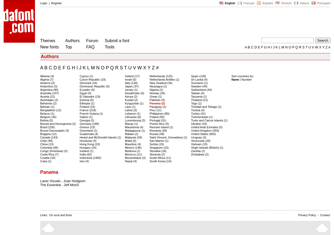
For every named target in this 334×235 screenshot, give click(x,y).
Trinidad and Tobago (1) (206, 106)
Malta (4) (130, 140)
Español (265, 3)
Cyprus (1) (86, 76)
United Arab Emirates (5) (206, 127)
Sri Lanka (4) (199, 79)
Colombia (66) (49, 147)
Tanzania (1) (199, 96)
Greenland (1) (88, 130)
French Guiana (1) (91, 113)
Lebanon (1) (132, 113)
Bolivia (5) (46, 120)
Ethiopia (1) (87, 103)
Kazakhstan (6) (134, 93)
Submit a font (117, 40)
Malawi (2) (131, 134)
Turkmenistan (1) (202, 117)
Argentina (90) (49, 89)
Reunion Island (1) (161, 127)
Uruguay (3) (198, 137)
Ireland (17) (132, 76)
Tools (110, 47)
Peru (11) (156, 110)
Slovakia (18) (158, 151)
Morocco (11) (133, 154)
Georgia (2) (87, 120)
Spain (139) (198, 76)
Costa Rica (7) (49, 154)
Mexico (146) (133, 147)
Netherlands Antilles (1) (164, 79)
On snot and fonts (60, 215)
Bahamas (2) (48, 103)
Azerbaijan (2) (49, 100)
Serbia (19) (157, 144)
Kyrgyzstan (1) (134, 103)
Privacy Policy (307, 215)
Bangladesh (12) (50, 110)
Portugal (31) (158, 120)
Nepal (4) (131, 161)
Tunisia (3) (198, 110)
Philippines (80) (159, 113)
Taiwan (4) (197, 93)
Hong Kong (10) (90, 144)
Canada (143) (49, 137)
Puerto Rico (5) (159, 123)
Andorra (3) (47, 83)
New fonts (49, 47)
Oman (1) (156, 96)
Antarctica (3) (48, 86)
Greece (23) (87, 127)
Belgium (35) (48, 117)
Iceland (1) (86, 151)
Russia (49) (157, 134)
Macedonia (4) (134, 127)
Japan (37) (132, 86)
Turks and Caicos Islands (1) (209, 120)
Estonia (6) (86, 100)
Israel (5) (130, 79)
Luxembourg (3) (135, 120)
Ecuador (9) (87, 89)
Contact (325, 215)
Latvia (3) (131, 110)
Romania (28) (158, 130)
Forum (92, 40)
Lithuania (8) (133, 117)
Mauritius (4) (133, 144)
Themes (47, 40)
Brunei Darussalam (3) (54, 130)
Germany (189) (89, 123)
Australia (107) (49, 93)
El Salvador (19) (90, 96)
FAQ (90, 47)
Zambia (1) (198, 151)
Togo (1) (196, 103)
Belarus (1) (47, 113)
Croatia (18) (47, 157)
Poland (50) (157, 117)
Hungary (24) (88, 147)
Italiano (301, 3)
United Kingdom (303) (205, 130)
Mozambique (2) (135, 157)
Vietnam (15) (199, 144)
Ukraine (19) (199, 123)
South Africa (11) (160, 157)
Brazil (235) (47, 127)
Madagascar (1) (135, 130)
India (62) (86, 154)
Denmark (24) (88, 83)
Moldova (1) (132, 151)
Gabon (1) (86, 117)
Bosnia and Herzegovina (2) (58, 123)
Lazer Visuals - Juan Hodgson (62, 181)
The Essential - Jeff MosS (59, 185)
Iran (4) (84, 161)
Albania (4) (47, 76)
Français (246, 3)
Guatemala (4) (89, 134)
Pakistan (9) (157, 100)
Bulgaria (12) (48, 134)
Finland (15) (87, 106)
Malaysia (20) (133, 137)
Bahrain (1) (47, 106)
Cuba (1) (45, 161)
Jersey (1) (131, 89)
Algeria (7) (46, 79)
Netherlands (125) (161, 76)
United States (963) (203, 134)
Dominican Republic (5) (94, 86)
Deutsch (284, 3)
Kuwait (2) (131, 100)
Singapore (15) (159, 147)
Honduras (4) (88, 140)
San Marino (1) (159, 140)
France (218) (88, 110)
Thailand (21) (199, 100)
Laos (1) (130, 106)
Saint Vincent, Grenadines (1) (168, 137)
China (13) (46, 144)
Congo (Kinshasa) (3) (54, 151)
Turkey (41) (198, 113)
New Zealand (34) (161, 83)
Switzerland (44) (201, 89)
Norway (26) (157, 93)
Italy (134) (131, 83)
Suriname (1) (199, 83)
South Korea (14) (160, 161)
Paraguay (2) (158, 106)
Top (68, 47)
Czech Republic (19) (93, 79)
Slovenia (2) (157, 154)
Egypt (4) (85, 93)
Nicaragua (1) (158, 86)
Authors (72, 40)
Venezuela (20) (200, 140)
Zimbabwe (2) (199, 154)
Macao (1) (131, 123)
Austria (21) (47, 96)
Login (43, 3)
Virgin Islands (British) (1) (207, 147)
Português (320, 3)
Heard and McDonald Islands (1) (100, 137)
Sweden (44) (199, 86)
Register (56, 3)
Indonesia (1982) (90, 157)
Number (247, 79)
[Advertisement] (135, 23)
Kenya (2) (131, 96)
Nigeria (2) (156, 89)
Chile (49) (46, 140)
